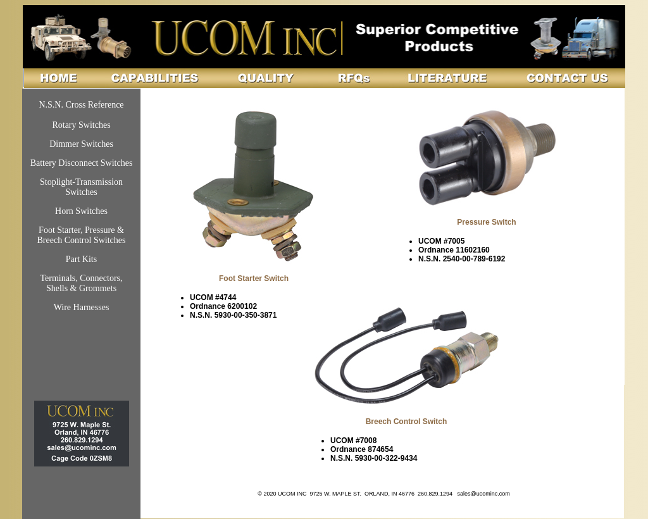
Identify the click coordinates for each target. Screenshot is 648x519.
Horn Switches (81, 211)
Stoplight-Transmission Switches (81, 187)
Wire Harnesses (81, 307)
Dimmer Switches (81, 144)
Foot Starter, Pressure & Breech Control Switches (81, 235)
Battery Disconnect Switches (81, 163)
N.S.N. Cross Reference (81, 104)
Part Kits (81, 259)
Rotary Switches (81, 125)
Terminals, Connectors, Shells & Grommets (81, 283)
